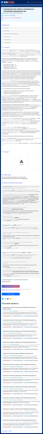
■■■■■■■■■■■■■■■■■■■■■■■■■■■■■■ (10, 82)
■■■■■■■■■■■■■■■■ (6, 81)
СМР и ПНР (35, 333)
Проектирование (12, 15)
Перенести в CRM (10, 294)
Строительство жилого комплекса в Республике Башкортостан (19, 320)
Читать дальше (34, 313)
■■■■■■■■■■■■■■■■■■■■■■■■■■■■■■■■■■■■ (15, 49)
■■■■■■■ (18, 132)
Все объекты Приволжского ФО (7, 279)
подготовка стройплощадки (16, 17)
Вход (28, 2)
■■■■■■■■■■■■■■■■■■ (12, 61)
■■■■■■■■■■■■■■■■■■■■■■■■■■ (15, 252)
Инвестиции (7, 30)
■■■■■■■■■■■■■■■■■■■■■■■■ (19, 52)
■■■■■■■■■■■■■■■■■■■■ (30, 49)
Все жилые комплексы (6, 281)
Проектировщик (6, 225)
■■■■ (25, 118)
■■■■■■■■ (17, 50)
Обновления (7, 36)
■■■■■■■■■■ (31, 61)
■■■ (7, 62)
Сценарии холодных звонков (11, 286)
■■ (24, 61)
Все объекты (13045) (7, 431)
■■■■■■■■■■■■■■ (5, 54)
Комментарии (7, 42)
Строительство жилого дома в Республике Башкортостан (18, 353)
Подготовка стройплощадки (15, 333)
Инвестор (10, 186)
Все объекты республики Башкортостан (21, 279)
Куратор (4, 252)
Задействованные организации (11, 33)
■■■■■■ (3, 49)
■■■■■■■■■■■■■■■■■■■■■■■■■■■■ (14, 119)
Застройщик (5, 186)
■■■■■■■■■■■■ (5, 50)
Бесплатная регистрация (35, 2)
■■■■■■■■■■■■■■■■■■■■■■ (24, 122)
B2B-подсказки (7, 39)
